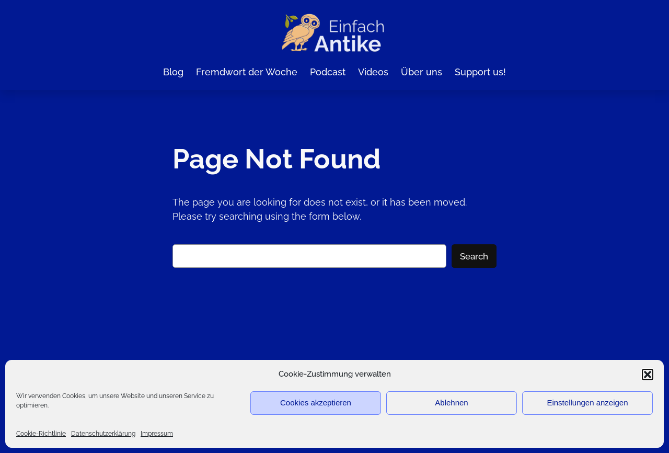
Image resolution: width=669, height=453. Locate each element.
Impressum (157, 433)
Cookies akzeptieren (315, 402)
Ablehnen (451, 402)
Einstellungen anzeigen (587, 402)
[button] (647, 374)
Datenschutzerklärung (103, 433)
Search (474, 256)
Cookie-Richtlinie (41, 433)
